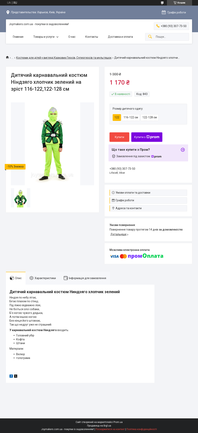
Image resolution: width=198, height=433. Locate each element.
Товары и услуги (43, 36)
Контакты (91, 36)
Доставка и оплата (120, 36)
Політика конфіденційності (142, 429)
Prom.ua (118, 422)
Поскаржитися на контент (110, 429)
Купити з (146, 137)
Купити (119, 137)
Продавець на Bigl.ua (99, 425)
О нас (71, 36)
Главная (18, 36)
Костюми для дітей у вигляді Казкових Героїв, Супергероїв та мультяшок (63, 57)
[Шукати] (150, 37)
